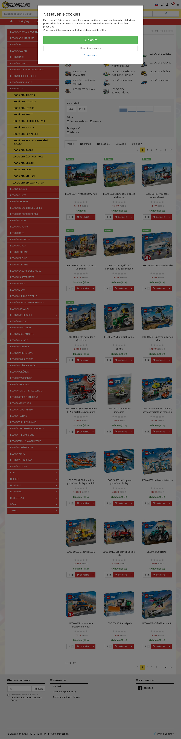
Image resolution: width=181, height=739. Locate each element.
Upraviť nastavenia (90, 48)
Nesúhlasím (90, 55)
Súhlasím (91, 40)
